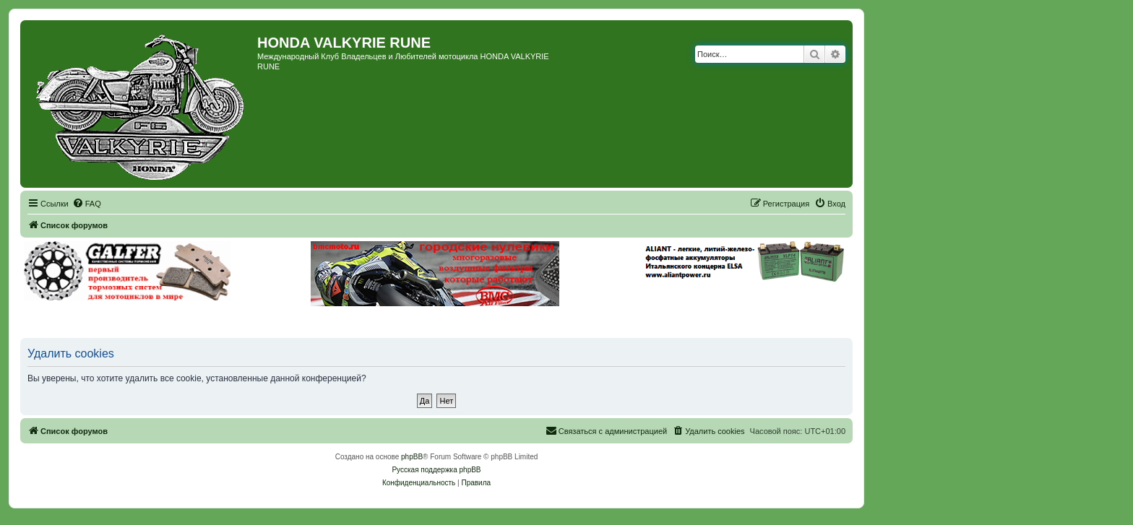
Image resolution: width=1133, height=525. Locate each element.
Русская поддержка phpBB (436, 470)
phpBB (412, 457)
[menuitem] (86, 203)
